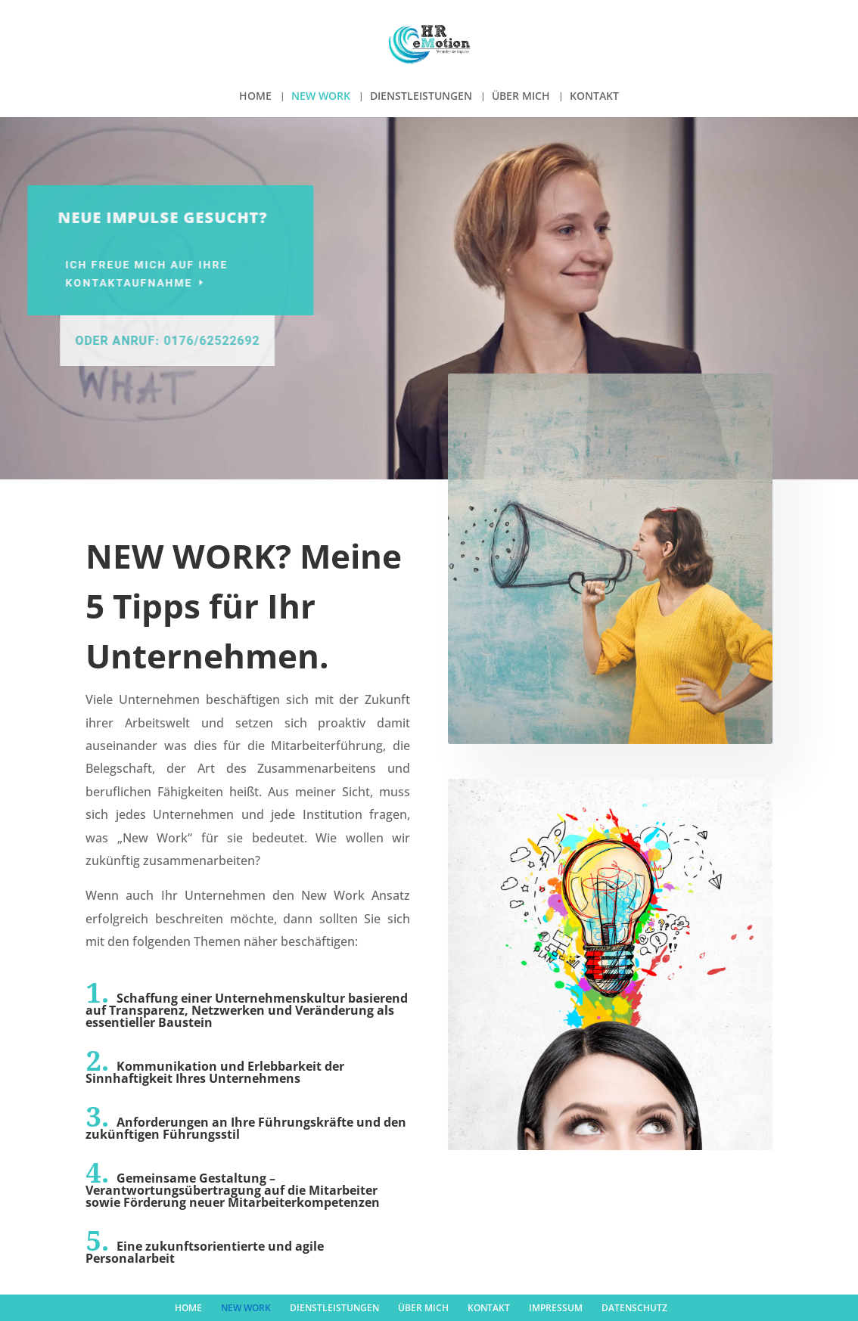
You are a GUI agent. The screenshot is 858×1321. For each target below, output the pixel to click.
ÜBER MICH (521, 97)
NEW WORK (320, 97)
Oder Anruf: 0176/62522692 (202, 340)
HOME (255, 97)
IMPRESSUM (556, 1307)
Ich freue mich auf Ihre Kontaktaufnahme (173, 274)
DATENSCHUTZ (634, 1307)
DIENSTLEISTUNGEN (421, 97)
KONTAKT (594, 97)
